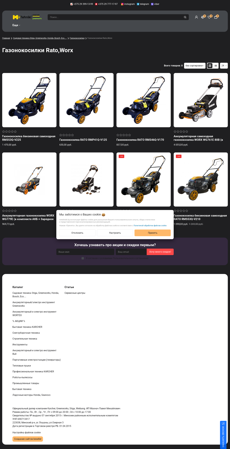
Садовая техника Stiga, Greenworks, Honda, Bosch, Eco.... (40, 38)
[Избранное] (209, 17)
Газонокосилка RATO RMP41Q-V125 (83, 139)
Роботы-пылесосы (22, 377)
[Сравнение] (203, 17)
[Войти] (196, 17)
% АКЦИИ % (19, 321)
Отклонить (77, 232)
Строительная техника (25, 338)
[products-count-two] (209, 65)
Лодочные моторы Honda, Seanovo (31, 395)
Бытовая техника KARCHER (27, 327)
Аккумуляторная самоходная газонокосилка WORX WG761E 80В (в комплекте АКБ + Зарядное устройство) (200, 140)
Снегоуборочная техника (26, 332)
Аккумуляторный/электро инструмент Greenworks (33, 304)
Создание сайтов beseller (27, 439)
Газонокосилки (77, 38)
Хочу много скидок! (160, 251)
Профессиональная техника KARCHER (33, 371)
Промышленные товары (26, 383)
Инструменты (20, 344)
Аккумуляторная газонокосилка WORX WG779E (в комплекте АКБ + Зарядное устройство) (28, 219)
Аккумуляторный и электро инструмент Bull (34, 352)
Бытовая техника (22, 389)
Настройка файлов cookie (26, 432)
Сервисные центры (75, 293)
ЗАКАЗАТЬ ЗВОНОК (226, 437)
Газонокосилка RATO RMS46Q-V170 (140, 139)
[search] (185, 17)
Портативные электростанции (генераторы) (36, 359)
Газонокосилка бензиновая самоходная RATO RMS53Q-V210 (200, 217)
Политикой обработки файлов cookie (150, 225)
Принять (152, 232)
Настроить (115, 232)
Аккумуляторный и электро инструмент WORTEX (34, 313)
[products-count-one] (215, 65)
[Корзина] (216, 17)
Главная (6, 38)
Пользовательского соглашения (130, 258)
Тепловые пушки (21, 365)
